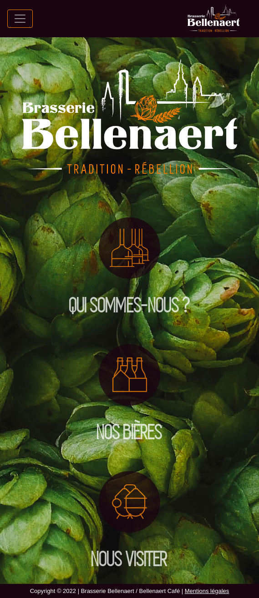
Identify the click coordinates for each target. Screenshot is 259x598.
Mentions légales (207, 591)
